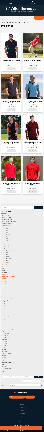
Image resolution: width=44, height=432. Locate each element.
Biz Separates (6, 296)
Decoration (6, 353)
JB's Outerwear (7, 307)
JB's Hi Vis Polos (7, 244)
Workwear (6, 225)
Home (22, 404)
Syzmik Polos (6, 228)
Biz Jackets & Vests (7, 287)
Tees (4, 360)
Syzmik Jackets (7, 234)
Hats (4, 270)
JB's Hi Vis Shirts (7, 246)
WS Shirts (6, 319)
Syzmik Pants (6, 240)
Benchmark (6, 328)
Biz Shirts (6, 283)
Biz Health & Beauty (8, 298)
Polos (4, 357)
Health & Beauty (7, 370)
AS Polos (5, 343)
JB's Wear (5, 300)
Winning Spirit (6, 316)
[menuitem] (22, 404)
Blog (22, 419)
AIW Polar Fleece (7, 258)
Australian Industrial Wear (9, 251)
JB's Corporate (7, 303)
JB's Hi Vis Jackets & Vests (9, 248)
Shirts (4, 359)
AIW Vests (6, 260)
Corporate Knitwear (8, 223)
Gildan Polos (6, 333)
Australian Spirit (7, 351)
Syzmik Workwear (8, 227)
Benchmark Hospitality (8, 329)
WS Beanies (6, 325)
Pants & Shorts (7, 368)
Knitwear (5, 366)
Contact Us (22, 421)
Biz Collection (6, 280)
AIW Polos (6, 252)
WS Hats (5, 323)
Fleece (5, 364)
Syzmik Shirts (6, 230)
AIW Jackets (6, 256)
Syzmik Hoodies (7, 236)
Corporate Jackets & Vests (10, 221)
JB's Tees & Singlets (8, 305)
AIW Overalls (6, 262)
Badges (5, 274)
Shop (4, 355)
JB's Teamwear (7, 309)
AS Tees (5, 341)
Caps (4, 268)
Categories (22, 407)
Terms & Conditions (18, 397)
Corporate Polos (7, 217)
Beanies (5, 272)
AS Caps (5, 347)
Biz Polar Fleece (7, 289)
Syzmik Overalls (7, 238)
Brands (4, 278)
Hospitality (6, 265)
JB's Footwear (6, 313)
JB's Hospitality (7, 311)
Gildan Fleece (6, 337)
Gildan (4, 331)
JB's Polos (6, 301)
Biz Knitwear (6, 292)
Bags (4, 371)
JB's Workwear (7, 243)
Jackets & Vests (7, 362)
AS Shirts (6, 345)
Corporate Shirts (7, 219)
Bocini (4, 349)
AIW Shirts (6, 254)
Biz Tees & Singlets (7, 285)
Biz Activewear (7, 294)
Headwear (6, 267)
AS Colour (5, 339)
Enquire (31, 397)
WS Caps (5, 321)
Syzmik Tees (6, 232)
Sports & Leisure (8, 276)
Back (40, 18)
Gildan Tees (6, 335)
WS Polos (6, 317)
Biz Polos (5, 281)
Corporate (6, 216)
